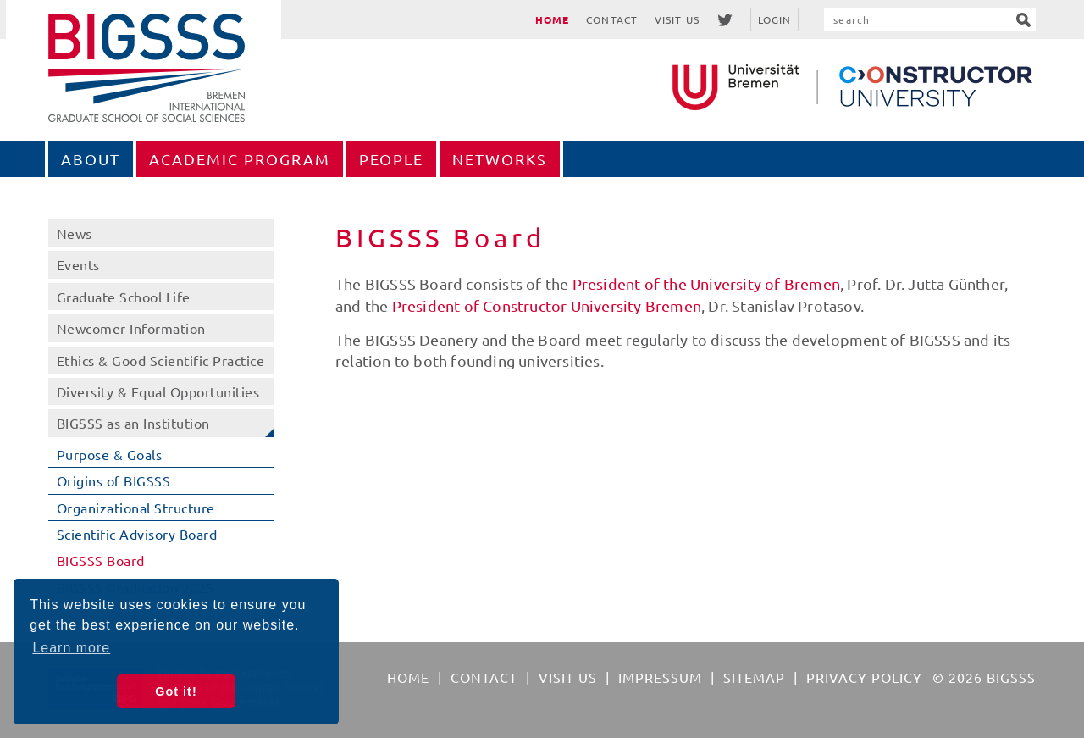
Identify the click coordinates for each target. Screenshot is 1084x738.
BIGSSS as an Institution (133, 422)
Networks (499, 159)
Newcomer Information (131, 327)
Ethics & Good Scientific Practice (161, 360)
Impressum (660, 677)
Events (78, 264)
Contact (612, 19)
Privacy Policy (864, 677)
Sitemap (754, 677)
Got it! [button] (175, 691)
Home (552, 19)
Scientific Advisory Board (137, 533)
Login (775, 19)
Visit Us (677, 19)
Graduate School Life (124, 296)
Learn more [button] (71, 648)
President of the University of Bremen (706, 283)
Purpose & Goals (110, 454)
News (74, 233)
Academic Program (239, 159)
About (90, 159)
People (391, 159)
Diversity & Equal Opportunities (158, 391)
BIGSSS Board (101, 560)
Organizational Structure (136, 507)
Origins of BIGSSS (114, 480)
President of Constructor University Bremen (546, 305)
